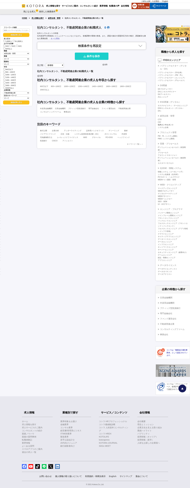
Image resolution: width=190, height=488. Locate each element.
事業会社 (67, 112)
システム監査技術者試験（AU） (87, 134)
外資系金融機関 (46, 109)
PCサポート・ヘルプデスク (169, 177)
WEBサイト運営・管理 (167, 180)
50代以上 (7, 49)
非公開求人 (18, 41)
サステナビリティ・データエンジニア (173, 106)
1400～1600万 (9, 80)
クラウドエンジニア (166, 234)
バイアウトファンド (48, 134)
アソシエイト (67, 141)
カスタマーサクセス (166, 163)
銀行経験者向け (67, 446)
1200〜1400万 (83, 86)
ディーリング (114, 131)
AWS (85, 137)
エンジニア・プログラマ (171, 209)
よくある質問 (28, 446)
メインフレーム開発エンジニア (170, 215)
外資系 (124, 134)
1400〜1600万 (97, 86)
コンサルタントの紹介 (32, 430)
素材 (126, 131)
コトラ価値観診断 (107, 424)
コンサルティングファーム (50, 112)
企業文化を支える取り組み (149, 427)
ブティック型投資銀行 (77, 109)
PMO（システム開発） (167, 139)
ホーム (25, 421)
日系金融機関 (60, 109)
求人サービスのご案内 (32, 427)
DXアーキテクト (164, 94)
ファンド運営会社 (109, 109)
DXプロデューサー (165, 89)
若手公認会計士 (67, 440)
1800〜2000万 (125, 86)
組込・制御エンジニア (166, 258)
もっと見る (55, 38)
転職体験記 (27, 440)
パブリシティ (143, 433)
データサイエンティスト (167, 269)
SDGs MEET (105, 446)
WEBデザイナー (164, 196)
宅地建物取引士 (46, 137)
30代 (12, 46)
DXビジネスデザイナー (167, 92)
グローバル (96, 137)
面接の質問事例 (29, 437)
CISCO (54, 141)
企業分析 (55, 131)
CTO (160, 119)
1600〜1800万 (111, 86)
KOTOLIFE (104, 437)
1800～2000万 (9, 85)
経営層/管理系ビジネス (70, 430)
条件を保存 (91, 56)
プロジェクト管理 (168, 132)
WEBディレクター (165, 199)
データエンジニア (165, 242)
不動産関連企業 (124, 109)
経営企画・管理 (54, 18)
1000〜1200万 (69, 86)
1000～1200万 (9, 74)
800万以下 (8, 69)
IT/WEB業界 (65, 433)
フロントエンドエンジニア (168, 218)
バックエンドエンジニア (167, 221)
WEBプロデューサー (166, 191)
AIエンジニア (163, 97)
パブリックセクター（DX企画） (170, 72)
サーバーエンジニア (166, 250)
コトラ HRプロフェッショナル (113, 421)
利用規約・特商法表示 (95, 476)
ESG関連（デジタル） (170, 102)
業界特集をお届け (68, 421)
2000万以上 (8, 88)
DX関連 (163, 85)
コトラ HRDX (105, 433)
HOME (24, 18)
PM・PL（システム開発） (168, 136)
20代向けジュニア (68, 443)
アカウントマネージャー (167, 155)
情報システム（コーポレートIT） (171, 172)
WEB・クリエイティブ (170, 185)
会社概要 (141, 421)
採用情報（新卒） (145, 440)
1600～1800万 (9, 82)
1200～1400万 (9, 77)
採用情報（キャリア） (147, 437)
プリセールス (163, 153)
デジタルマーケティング (167, 194)
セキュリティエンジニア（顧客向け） (173, 252)
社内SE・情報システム (170, 168)
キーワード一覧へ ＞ (135, 144)
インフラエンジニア (166, 244)
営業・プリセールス (169, 144)
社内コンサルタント (166, 125)
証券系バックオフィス (95, 131)
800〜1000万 (56, 86)
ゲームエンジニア (165, 255)
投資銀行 (43, 141)
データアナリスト (165, 274)
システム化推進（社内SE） (168, 174)
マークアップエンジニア (167, 188)
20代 (6, 46)
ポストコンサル (110, 134)
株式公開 (43, 131)
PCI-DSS (109, 137)
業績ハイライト (144, 430)
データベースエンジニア (167, 239)
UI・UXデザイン (164, 204)
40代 (19, 46)
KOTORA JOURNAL (108, 443)
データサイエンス (168, 265)
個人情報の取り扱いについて (68, 476)
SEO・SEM (162, 202)
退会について (141, 476)
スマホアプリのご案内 (32, 449)
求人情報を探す (38, 18)
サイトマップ (126, 476)
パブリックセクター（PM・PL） (171, 75)
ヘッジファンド (124, 137)
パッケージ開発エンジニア (168, 213)
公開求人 (7, 41)
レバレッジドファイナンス (67, 137)
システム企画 (163, 127)
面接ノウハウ (28, 433)
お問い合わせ (45, 476)
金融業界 (64, 424)
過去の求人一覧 (29, 452)
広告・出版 (65, 134)
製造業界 (64, 437)
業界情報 (26, 443)
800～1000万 (9, 72)
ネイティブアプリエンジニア (169, 237)
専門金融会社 (93, 109)
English (165, 1)
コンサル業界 (66, 427)
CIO (159, 122)
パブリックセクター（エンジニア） (172, 78)
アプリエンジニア (165, 260)
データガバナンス (165, 272)
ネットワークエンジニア (167, 247)
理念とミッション (145, 424)
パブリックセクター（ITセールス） (172, 80)
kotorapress (104, 440)
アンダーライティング (72, 131)
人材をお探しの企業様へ (151, 1)
